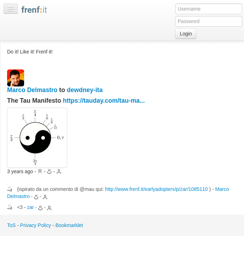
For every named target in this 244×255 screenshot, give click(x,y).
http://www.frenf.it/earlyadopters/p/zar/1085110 (156, 189)
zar (30, 207)
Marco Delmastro (32, 90)
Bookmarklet (69, 225)
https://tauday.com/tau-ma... (104, 100)
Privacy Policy (35, 225)
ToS (11, 225)
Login (186, 33)
